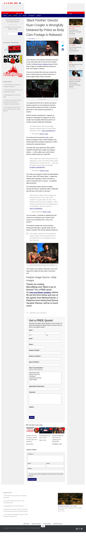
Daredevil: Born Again (75, 83)
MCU (27, 19)
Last (47, 340)
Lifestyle (38, 15)
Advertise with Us (58, 528)
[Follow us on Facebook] (17, 19)
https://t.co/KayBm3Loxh (49, 136)
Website (30, 473)
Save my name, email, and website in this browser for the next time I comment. (45, 479)
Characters (31, 15)
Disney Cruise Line (45, 380)
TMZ (47, 143)
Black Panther (33, 318)
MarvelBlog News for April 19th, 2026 (14, 511)
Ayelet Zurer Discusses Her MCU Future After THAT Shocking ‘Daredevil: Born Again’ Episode (12, 107)
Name (31, 335)
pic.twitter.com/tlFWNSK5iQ (38, 173)
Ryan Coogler (43, 318)
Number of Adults (34, 356)
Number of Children (35, 361)
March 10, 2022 (45, 176)
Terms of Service (36, 528)
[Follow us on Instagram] (19, 19)
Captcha (31, 412)
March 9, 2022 (44, 139)
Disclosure (26, 528)
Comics (25, 15)
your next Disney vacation (41, 298)
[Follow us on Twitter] (21, 19)
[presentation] (39, 416)
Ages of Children (34, 367)
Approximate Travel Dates (37, 392)
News (9, 15)
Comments (32, 397)
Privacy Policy (47, 528)
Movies (15, 15)
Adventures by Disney (45, 383)
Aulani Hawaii (45, 385)
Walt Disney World (45, 378)
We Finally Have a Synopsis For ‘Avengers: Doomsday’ (75, 37)
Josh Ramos (31, 44)
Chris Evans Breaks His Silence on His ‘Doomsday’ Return (75, 54)
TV (20, 15)
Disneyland (45, 382)
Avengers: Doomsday (74, 32)
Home (5, 15)
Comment (30, 459)
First (30, 340)
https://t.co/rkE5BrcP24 (37, 214)
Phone (31, 350)
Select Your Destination (36, 373)
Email (31, 344)
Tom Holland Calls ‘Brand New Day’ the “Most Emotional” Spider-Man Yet (12, 114)
